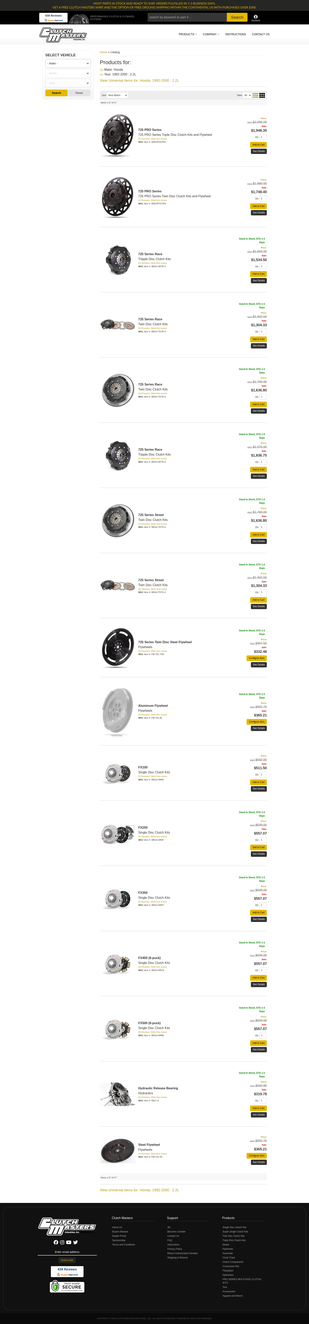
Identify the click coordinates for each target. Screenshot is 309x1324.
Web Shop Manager (200, 1319)
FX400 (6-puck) (149, 958)
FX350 (143, 892)
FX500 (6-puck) (149, 1023)
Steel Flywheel (149, 1144)
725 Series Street (151, 515)
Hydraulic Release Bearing (158, 1088)
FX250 (143, 827)
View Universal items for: (139, 1190)
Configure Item (256, 658)
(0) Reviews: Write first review (152, 393)
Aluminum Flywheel (153, 705)
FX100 (143, 767)
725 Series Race (150, 384)
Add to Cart (258, 404)
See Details (259, 345)
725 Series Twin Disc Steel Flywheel (165, 642)
